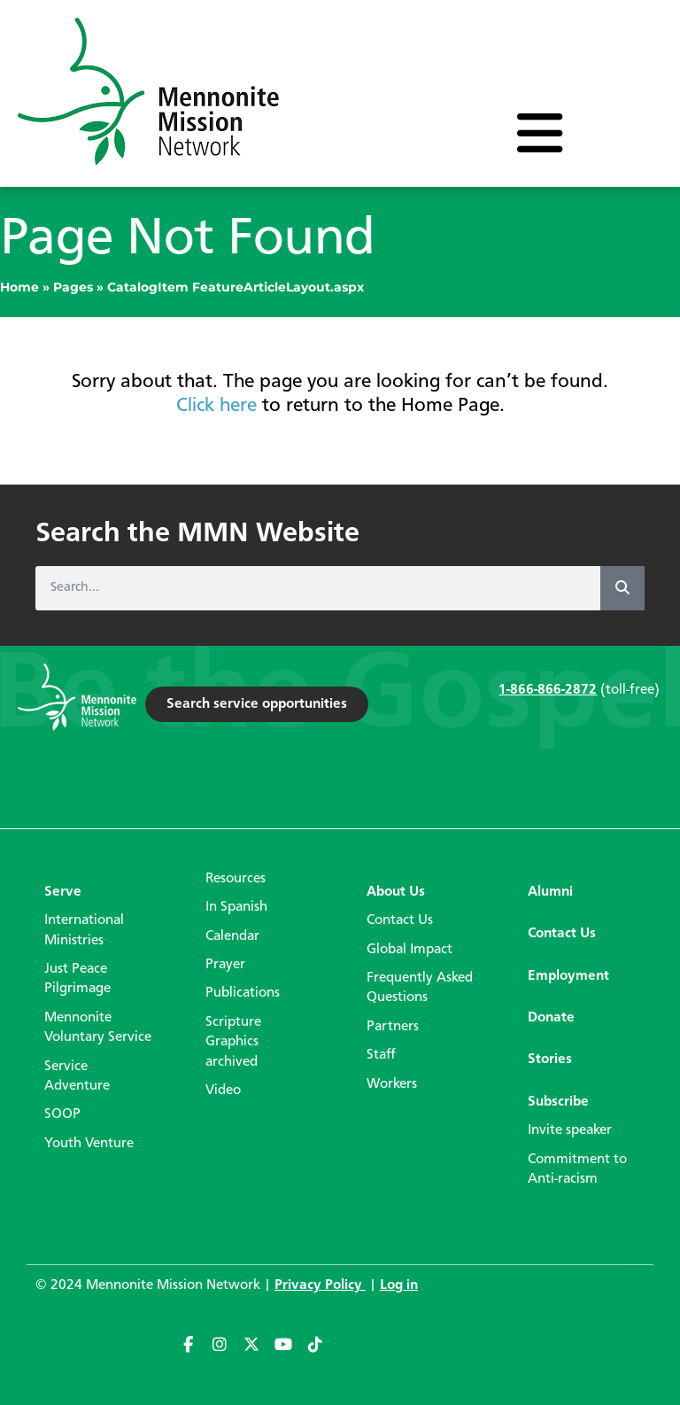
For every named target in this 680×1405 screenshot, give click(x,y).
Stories (550, 1059)
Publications (242, 993)
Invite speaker (570, 1130)
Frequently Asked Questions (420, 988)
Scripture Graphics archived (233, 1042)
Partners (393, 1027)
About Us (396, 892)
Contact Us (400, 920)
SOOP (62, 1114)
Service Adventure (77, 1076)
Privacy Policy (320, 1285)
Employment (568, 976)
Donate (551, 1018)
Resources (235, 879)
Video (223, 1090)
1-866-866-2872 (547, 690)
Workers (392, 1084)
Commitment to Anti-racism (577, 1169)
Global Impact (409, 950)
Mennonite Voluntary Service (97, 1027)
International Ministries (84, 930)
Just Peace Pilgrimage (77, 979)
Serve (62, 892)
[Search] (622, 588)
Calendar (232, 936)
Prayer (225, 965)
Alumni (550, 892)
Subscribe (558, 1102)
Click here (216, 405)
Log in (399, 1285)
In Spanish (236, 907)
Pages (73, 287)
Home (19, 287)
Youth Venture (89, 1144)
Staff (381, 1055)
